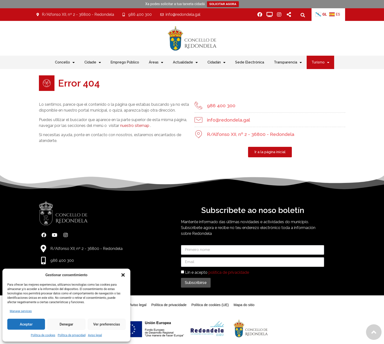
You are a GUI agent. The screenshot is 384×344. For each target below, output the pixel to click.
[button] (123, 275)
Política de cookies (43, 335)
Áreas (156, 62)
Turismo (320, 62)
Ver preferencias (106, 324)
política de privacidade (228, 272)
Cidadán (216, 62)
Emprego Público (125, 62)
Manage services (21, 311)
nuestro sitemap (128, 125)
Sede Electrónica (249, 62)
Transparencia (288, 62)
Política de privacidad (71, 335)
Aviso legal (95, 335)
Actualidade (185, 62)
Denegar (66, 324)
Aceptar (26, 324)
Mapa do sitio (244, 305)
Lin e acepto (217, 272)
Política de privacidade (169, 305)
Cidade (92, 62)
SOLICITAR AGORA (222, 4)
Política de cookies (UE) (210, 305)
